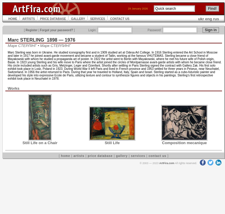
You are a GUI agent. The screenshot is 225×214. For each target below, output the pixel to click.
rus (216, 19)
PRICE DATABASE (53, 19)
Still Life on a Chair (40, 143)
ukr (201, 19)
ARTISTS (28, 19)
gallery (122, 156)
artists (78, 156)
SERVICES (97, 19)
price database (100, 156)
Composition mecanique (184, 143)
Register (31, 30)
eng (208, 19)
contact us (157, 156)
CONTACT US (119, 19)
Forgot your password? (56, 30)
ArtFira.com (166, 163)
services (138, 156)
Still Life (112, 143)
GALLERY (78, 19)
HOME (12, 19)
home (65, 156)
